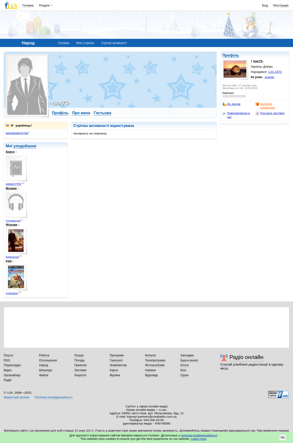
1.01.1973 (275, 72)
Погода (79, 360)
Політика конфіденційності (53, 397)
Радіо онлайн (246, 357)
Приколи (80, 365)
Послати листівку (270, 113)
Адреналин (12, 257)
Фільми (11, 224)
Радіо (7, 380)
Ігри (9, 261)
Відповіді (151, 375)
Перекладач (12, 365)
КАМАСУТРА (13, 184)
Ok (283, 437)
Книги (10, 151)
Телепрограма (155, 360)
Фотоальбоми (155, 365)
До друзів (231, 104)
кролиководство (17, 133)
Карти (114, 370)
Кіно (183, 370)
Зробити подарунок (265, 105)
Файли (43, 375)
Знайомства (118, 365)
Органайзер (12, 375)
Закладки (187, 355)
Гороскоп (116, 360)
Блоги (184, 365)
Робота (44, 355)
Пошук (79, 355)
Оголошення (48, 360)
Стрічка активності (114, 43)
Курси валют (189, 360)
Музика (11, 188)
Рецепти (80, 375)
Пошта (8, 355)
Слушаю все (13, 220)
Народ (43, 365)
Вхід (265, 5)
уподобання (24, 146)
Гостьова (102, 113)
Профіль (230, 55)
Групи (184, 375)
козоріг (269, 77)
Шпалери (45, 370)
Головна (28, 5)
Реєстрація (280, 5)
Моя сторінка (85, 43)
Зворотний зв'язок (16, 397)
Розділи (44, 5)
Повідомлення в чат (236, 115)
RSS (7, 360)
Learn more (199, 438)
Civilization (12, 293)
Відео (8, 370)
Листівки (80, 370)
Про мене (81, 113)
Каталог (150, 355)
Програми (117, 355)
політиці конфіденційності (199, 435)
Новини (150, 370)
